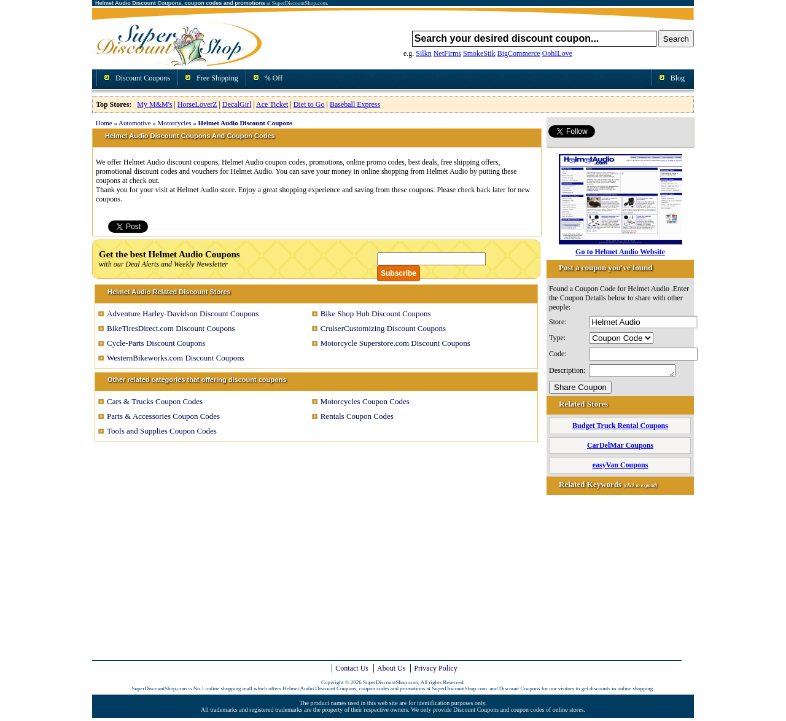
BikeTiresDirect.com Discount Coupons (171, 328)
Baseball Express (355, 104)
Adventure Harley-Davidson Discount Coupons (183, 313)
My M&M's (154, 104)
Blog (678, 78)
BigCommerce (518, 53)
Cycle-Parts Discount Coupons (156, 343)
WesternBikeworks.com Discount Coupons (175, 357)
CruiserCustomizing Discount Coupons (383, 328)
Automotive (135, 123)
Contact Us (351, 668)
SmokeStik (479, 53)
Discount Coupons (142, 78)
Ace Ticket (272, 104)
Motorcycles (175, 123)
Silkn (423, 53)
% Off (273, 78)
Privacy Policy (435, 668)
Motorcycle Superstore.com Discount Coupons (395, 343)
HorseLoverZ (197, 104)
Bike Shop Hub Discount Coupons (376, 313)
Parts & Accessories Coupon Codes (163, 416)
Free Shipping (217, 78)
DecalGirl (236, 104)
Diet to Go (309, 104)
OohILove (557, 53)
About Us (391, 668)
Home (104, 123)
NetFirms (447, 53)
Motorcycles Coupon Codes (365, 401)
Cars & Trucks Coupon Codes (155, 401)
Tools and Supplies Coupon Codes (162, 430)
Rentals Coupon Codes (357, 416)
